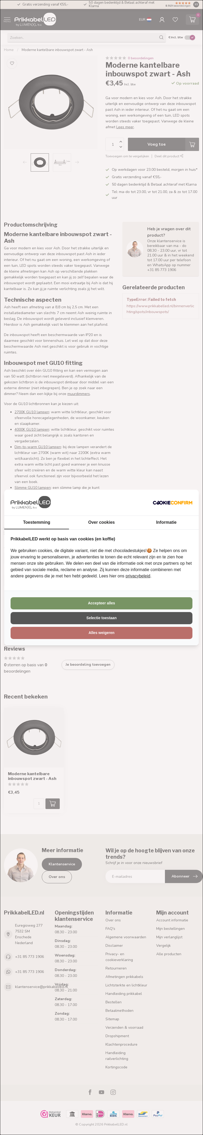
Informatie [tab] (166, 522)
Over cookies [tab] (101, 522)
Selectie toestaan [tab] (101, 618)
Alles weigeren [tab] (101, 633)
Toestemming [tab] (36, 522)
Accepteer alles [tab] (101, 603)
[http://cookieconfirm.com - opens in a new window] (172, 503)
